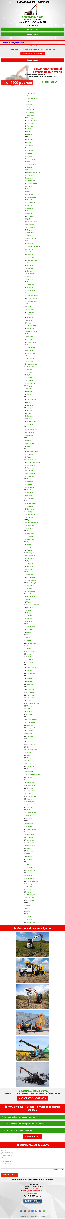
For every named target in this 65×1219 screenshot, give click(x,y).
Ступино (29, 186)
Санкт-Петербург (32, 583)
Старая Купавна (32, 298)
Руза (28, 241)
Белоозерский (31, 503)
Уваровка (30, 391)
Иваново (30, 717)
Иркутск (29, 621)
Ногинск (29, 148)
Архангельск (31, 695)
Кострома (30, 771)
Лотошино (30, 350)
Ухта (28, 862)
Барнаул (29, 670)
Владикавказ (31, 922)
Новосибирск (31, 580)
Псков (29, 763)
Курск (29, 687)
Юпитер (29, 438)
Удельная (30, 178)
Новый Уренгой (32, 750)
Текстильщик (31, 572)
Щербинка (30, 309)
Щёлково (30, 145)
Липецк (29, 706)
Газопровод (31, 216)
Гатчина (29, 818)
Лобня (29, 192)
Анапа (29, 815)
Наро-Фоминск (32, 257)
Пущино (29, 457)
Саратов (29, 657)
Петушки (30, 662)
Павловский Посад (33, 295)
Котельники (31, 427)
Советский (30, 684)
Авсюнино (30, 468)
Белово (29, 859)
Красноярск (31, 591)
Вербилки (30, 405)
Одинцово (30, 115)
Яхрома (29, 369)
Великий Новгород (33, 703)
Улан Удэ (30, 725)
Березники (30, 843)
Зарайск (29, 446)
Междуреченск (32, 870)
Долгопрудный (32, 233)
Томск (29, 640)
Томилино (30, 435)
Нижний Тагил (31, 780)
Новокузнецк (31, 668)
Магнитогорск (31, 769)
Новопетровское (32, 523)
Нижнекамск (31, 845)
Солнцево (30, 356)
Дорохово (30, 443)
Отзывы (30, 1179)
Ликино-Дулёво (32, 331)
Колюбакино (31, 517)
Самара (29, 610)
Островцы (30, 432)
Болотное (30, 711)
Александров (31, 895)
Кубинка (29, 293)
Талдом (29, 320)
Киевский (30, 249)
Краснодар (30, 585)
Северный (30, 208)
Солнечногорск (32, 183)
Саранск (29, 747)
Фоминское (31, 536)
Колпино (30, 837)
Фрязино (30, 254)
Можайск (30, 170)
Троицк (29, 213)
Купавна (29, 276)
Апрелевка (30, 189)
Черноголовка (31, 342)
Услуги (25, 1179)
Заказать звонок (26, 53)
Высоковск (30, 471)
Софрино (30, 339)
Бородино (30, 317)
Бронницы (30, 244)
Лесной (29, 200)
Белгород (30, 678)
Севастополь (31, 785)
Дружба (29, 544)
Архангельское (32, 211)
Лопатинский (31, 334)
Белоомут (30, 506)
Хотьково (30, 263)
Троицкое (30, 419)
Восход (29, 512)
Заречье (29, 449)
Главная (14, 1179)
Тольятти (30, 755)
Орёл (28, 761)
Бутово (29, 271)
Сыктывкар (31, 821)
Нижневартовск (32, 720)
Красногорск (31, 227)
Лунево (29, 550)
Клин (28, 131)
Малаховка (30, 279)
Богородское (31, 383)
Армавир (30, 851)
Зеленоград (31, 159)
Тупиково (30, 304)
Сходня (29, 167)
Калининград (31, 626)
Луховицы (30, 265)
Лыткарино (30, 553)
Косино (29, 547)
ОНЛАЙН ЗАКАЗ (49, 82)
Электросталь (31, 164)
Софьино (30, 569)
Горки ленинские (32, 514)
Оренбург (30, 659)
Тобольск (30, 788)
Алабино (29, 495)
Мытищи (30, 126)
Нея (28, 804)
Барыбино (30, 358)
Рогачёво (30, 561)
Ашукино (30, 402)
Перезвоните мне (32, 29)
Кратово (29, 104)
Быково (29, 372)
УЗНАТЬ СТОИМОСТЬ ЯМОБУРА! (32, 1098)
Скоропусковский (33, 531)
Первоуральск (31, 829)
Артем (29, 854)
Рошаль (29, 413)
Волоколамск (31, 197)
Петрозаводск (31, 673)
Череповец (30, 736)
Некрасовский (31, 315)
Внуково (30, 361)
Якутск (29, 916)
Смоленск (30, 730)
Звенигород (31, 290)
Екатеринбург (31, 577)
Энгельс (29, 826)
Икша (29, 323)
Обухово (30, 378)
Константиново (32, 364)
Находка (29, 856)
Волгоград (30, 651)
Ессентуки (30, 884)
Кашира (29, 235)
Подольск (30, 107)
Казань (29, 618)
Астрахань (30, 752)
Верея (29, 394)
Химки (29, 161)
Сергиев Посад (32, 120)
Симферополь (31, 758)
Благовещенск (32, 744)
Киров (29, 648)
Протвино (30, 380)
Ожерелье (30, 525)
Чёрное (29, 153)
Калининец (30, 112)
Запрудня (30, 386)
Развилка (30, 528)
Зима (28, 709)
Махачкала (30, 878)
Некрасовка (31, 397)
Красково (30, 410)
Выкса (29, 873)
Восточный (30, 285)
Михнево (30, 337)
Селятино (30, 416)
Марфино (30, 482)
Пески (29, 101)
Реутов (29, 205)
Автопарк (19, 1179)
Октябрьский (31, 202)
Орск (28, 911)
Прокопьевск (31, 796)
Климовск (30, 312)
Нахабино (30, 252)
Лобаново (30, 287)
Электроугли (31, 274)
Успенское (30, 533)
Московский (31, 93)
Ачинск (29, 848)
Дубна (29, 219)
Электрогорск (31, 345)
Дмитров (30, 134)
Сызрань (30, 914)
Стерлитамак (31, 832)
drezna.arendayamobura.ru (13, 42)
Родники (30, 564)
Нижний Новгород (33, 605)
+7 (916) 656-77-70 (32, 22)
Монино (29, 484)
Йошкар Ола (31, 799)
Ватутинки (30, 509)
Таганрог (30, 919)
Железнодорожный (33, 172)
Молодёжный (31, 353)
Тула (28, 637)
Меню (60, 42)
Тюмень (29, 588)
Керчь (29, 892)
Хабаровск (30, 646)
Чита (28, 739)
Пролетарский (31, 347)
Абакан (29, 807)
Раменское (30, 96)
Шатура (29, 306)
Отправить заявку (9, 1174)
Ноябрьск (30, 889)
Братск (29, 908)
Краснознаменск (32, 430)
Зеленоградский (32, 451)
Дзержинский (31, 238)
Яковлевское (31, 399)
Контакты (36, 1179)
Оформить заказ (32, 34)
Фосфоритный (31, 465)
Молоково (30, 367)
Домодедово (31, 118)
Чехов (29, 129)
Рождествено (31, 460)
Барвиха (29, 501)
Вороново (30, 424)
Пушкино (30, 150)
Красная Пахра (31, 326)
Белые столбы (31, 421)
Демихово (30, 539)
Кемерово (30, 698)
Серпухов (30, 140)
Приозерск (30, 897)
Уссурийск (30, 840)
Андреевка (30, 498)
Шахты (29, 793)
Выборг (29, 810)
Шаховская (30, 268)
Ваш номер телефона (7, 1155)
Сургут (29, 635)
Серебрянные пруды (33, 462)
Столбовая (30, 490)
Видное (29, 230)
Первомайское (32, 260)
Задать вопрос (39, 53)
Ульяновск (30, 665)
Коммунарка (31, 476)
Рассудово (30, 487)
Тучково (29, 388)
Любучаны (30, 479)
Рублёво (30, 566)
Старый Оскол (31, 791)
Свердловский (32, 99)
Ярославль (30, 624)
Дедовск (30, 440)
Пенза (29, 700)
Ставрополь (31, 722)
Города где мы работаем (46, 1179)
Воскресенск (31, 123)
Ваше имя (3, 1149)
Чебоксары (30, 689)
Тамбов (29, 733)
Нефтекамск (31, 886)
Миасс (29, 906)
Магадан (30, 823)
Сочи (28, 741)
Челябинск (30, 594)
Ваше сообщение (6, 1160)
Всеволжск (30, 766)
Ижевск (29, 654)
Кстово (29, 875)
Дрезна (29, 542)
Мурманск (30, 782)
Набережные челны (33, 774)
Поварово (30, 408)
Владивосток (31, 596)
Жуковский (30, 109)
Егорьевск (30, 224)
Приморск (30, 802)
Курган (29, 777)
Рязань (29, 681)
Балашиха (30, 137)
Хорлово (30, 492)
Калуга (29, 676)
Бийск (29, 903)
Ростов (29, 616)
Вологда (29, 629)
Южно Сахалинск (32, 881)
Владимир (30, 692)
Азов (28, 864)
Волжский (30, 834)
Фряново (30, 575)
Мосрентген (31, 558)
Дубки (29, 375)
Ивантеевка (31, 181)
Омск (29, 613)
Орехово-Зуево (32, 222)
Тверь (29, 632)
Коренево (30, 454)
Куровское (30, 328)
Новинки (30, 175)
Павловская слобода (33, 246)
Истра (29, 142)
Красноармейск (32, 301)
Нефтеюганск (31, 813)
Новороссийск (31, 728)
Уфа (28, 599)
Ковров (29, 867)
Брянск (29, 714)
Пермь (29, 602)
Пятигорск (30, 900)
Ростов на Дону (32, 643)
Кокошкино (31, 473)
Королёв (30, 194)
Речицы (29, 282)
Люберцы (30, 156)
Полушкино (31, 555)
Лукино (29, 520)
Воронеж (30, 607)
